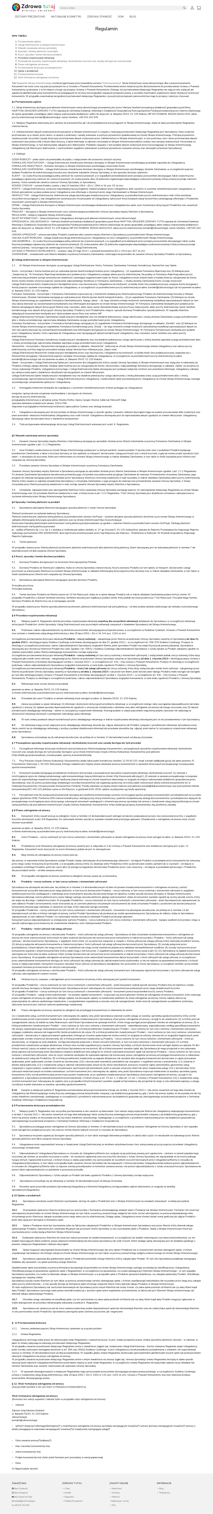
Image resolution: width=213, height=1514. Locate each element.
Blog (133, 16)
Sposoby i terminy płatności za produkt (38, 51)
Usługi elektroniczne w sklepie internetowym (41, 44)
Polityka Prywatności (72, 1501)
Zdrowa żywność (99, 16)
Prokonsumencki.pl (111, 83)
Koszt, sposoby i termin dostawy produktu (40, 54)
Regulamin (68, 1497)
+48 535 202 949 (20, 1505)
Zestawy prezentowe (30, 16)
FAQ (112, 1505)
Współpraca (163, 1492)
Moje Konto (115, 1488)
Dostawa (114, 1492)
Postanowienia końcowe (30, 74)
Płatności (114, 1497)
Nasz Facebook (20, 1488)
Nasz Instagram (20, 1492)
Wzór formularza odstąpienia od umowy (38, 77)
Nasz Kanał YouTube (22, 1497)
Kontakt (66, 1492)
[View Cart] (199, 8)
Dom (121, 16)
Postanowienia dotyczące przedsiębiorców (40, 67)
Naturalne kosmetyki (66, 16)
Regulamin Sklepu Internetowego (34, 83)
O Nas (66, 1488)
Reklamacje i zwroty (119, 1501)
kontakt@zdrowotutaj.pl (23, 1501)
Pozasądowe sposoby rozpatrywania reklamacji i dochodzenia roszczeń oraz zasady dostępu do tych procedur (74, 61)
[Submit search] (184, 7)
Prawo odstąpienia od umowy (33, 64)
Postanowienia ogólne (29, 41)
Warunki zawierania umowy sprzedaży (37, 48)
